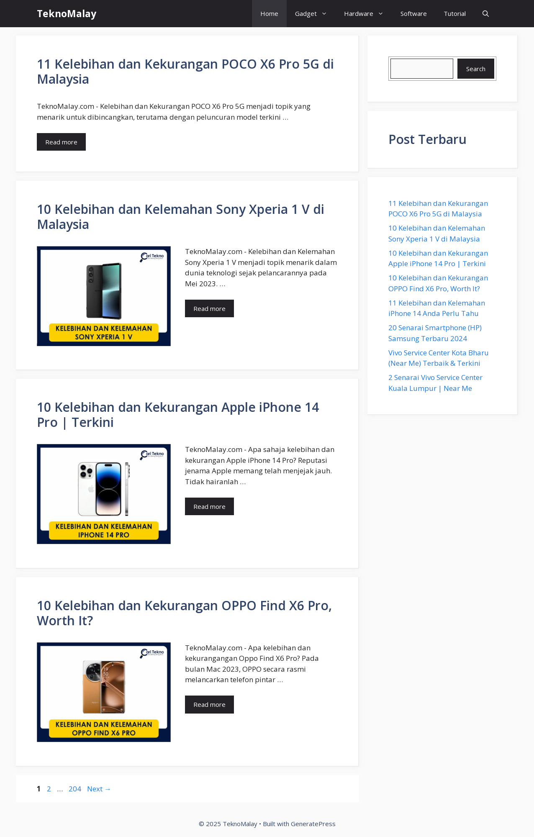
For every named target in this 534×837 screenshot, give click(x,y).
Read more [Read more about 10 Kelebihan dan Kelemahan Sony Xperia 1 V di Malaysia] (209, 308)
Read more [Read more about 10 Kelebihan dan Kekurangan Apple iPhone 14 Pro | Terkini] (209, 506)
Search (475, 68)
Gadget (315, 13)
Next (99, 788)
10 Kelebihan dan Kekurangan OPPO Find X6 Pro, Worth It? (184, 613)
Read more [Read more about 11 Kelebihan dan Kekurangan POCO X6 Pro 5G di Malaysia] (61, 142)
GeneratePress (313, 823)
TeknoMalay (66, 13)
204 (75, 788)
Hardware (368, 13)
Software (413, 13)
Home (269, 13)
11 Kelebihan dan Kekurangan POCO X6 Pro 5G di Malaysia (185, 71)
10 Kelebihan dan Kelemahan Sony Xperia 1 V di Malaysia (180, 216)
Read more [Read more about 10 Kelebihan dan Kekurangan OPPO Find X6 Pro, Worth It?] (209, 704)
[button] (485, 13)
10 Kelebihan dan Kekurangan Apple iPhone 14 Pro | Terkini (178, 414)
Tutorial (455, 13)
